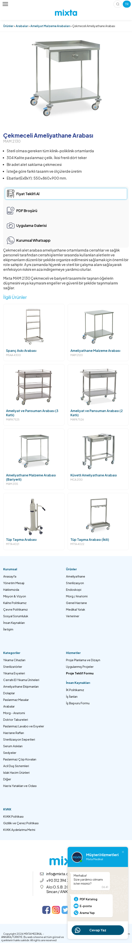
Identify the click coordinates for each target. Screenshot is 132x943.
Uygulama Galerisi (31, 225)
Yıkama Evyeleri (14, 673)
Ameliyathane (75, 576)
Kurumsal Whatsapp (33, 240)
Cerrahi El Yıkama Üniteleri (21, 680)
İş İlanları (71, 696)
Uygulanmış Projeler (80, 666)
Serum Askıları (13, 746)
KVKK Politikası (13, 816)
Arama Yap (87, 913)
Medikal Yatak (75, 609)
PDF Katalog (88, 899)
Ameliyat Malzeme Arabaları (50, 26)
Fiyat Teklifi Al (27, 193)
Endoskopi (73, 589)
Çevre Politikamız (15, 609)
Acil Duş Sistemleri (16, 766)
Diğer (7, 779)
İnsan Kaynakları (14, 622)
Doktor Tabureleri (15, 719)
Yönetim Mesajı (13, 583)
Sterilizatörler (12, 666)
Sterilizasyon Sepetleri (19, 739)
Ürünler (8, 26)
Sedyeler (9, 752)
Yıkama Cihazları (14, 660)
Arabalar (22, 26)
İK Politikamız (75, 690)
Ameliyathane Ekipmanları (21, 686)
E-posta (86, 906)
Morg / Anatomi (77, 596)
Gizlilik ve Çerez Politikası (21, 823)
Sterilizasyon (75, 583)
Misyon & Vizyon (14, 596)
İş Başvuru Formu (78, 703)
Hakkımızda (11, 589)
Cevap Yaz (97, 930)
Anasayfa (9, 576)
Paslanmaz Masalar (16, 699)
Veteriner (72, 616)
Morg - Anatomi (14, 713)
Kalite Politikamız (15, 603)
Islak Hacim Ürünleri (16, 772)
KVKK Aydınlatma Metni (19, 829)
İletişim (8, 629)
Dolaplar (9, 693)
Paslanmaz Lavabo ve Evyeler (23, 726)
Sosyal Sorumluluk (15, 616)
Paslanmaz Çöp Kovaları (19, 759)
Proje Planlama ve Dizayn (83, 660)
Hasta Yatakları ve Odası (20, 786)
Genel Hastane (76, 603)
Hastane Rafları (13, 733)
